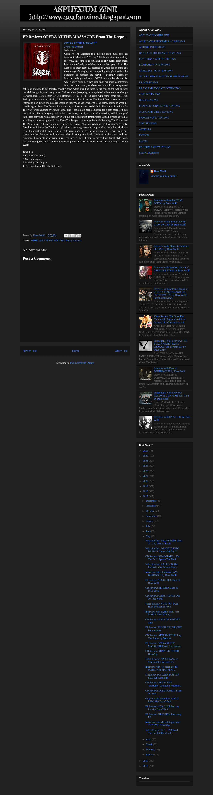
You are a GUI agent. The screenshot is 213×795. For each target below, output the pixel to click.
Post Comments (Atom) (82, 363)
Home (75, 350)
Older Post (121, 350)
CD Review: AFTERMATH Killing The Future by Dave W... (163, 637)
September (151, 516)
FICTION (144, 135)
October (150, 511)
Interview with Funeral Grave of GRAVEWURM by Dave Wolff (170, 223)
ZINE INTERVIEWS (150, 94)
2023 (146, 466)
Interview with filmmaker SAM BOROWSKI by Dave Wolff (161, 574)
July (148, 526)
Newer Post (30, 350)
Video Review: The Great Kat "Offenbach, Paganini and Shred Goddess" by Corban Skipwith (170, 319)
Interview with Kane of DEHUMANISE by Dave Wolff (170, 370)
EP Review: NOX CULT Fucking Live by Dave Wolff (162, 708)
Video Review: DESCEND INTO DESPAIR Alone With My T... (162, 550)
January (150, 754)
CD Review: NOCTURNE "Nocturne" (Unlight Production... (163, 684)
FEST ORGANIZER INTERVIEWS (157, 59)
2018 (146, 491)
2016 (146, 761)
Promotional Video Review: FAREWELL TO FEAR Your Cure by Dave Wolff (171, 395)
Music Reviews (74, 240)
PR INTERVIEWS (148, 82)
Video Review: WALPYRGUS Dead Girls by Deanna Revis (163, 542)
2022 (146, 471)
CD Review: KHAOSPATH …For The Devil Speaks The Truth (162, 558)
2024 (146, 461)
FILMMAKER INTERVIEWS (154, 64)
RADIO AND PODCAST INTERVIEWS (160, 88)
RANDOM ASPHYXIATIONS (154, 147)
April (149, 739)
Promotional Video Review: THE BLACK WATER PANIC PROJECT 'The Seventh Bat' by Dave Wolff (170, 345)
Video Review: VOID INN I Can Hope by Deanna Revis (161, 605)
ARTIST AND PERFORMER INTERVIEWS (162, 41)
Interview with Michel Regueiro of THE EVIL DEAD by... (162, 724)
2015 (146, 766)
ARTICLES (145, 129)
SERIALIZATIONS (149, 153)
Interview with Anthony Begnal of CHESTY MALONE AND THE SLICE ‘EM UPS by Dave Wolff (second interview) (171, 293)
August (150, 521)
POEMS (143, 141)
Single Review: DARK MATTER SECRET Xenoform (162, 676)
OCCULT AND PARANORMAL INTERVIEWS (163, 76)
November (151, 506)
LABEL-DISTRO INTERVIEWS (156, 70)
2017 (146, 496)
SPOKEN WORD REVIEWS (154, 117)
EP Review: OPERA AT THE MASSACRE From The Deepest (163, 645)
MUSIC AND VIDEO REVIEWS (48, 240)
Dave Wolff (160, 171)
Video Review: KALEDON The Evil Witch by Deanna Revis (161, 566)
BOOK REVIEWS (148, 100)
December (151, 500)
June (148, 531)
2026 (146, 450)
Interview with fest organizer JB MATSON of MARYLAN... (161, 668)
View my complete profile (164, 176)
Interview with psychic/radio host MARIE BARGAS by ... (162, 613)
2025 (146, 456)
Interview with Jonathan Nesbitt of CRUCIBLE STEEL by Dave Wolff (172, 269)
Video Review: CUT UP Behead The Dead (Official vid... (161, 731)
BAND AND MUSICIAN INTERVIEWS (160, 53)
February (151, 749)
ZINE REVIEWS (148, 123)
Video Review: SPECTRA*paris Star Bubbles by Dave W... (161, 660)
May (148, 536)
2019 (146, 486)
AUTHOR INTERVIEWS (152, 47)
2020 (146, 481)
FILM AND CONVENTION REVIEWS (159, 106)
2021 (146, 476)
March (149, 744)
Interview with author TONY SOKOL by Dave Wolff (168, 202)
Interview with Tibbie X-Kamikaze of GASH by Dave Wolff (171, 248)
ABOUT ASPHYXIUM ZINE (154, 35)
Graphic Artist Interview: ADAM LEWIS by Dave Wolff (162, 700)
